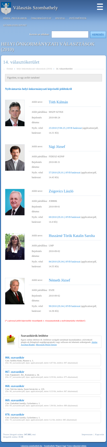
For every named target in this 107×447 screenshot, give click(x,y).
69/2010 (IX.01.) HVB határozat (64, 217)
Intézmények (78, 18)
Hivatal (60, 18)
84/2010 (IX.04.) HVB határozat (64, 261)
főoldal (10, 68)
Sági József (57, 147)
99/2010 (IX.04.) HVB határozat (64, 306)
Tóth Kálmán (58, 102)
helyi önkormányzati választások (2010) (34, 68)
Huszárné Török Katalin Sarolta (72, 236)
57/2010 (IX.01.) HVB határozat (64, 172)
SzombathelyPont (15, 25)
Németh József (59, 280)
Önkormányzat (41, 18)
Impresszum (87, 434)
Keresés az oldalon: (39, 34)
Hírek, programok (15, 18)
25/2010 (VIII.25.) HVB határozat (65, 128)
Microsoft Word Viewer (46, 344)
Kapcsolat (99, 434)
